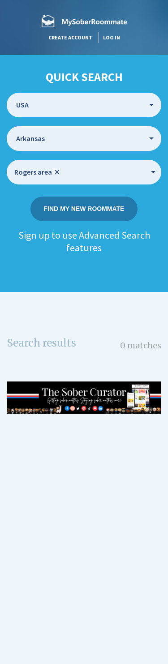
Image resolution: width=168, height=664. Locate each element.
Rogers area (37, 172)
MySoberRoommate (84, 21)
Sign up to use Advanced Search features (84, 241)
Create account (70, 37)
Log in (111, 37)
